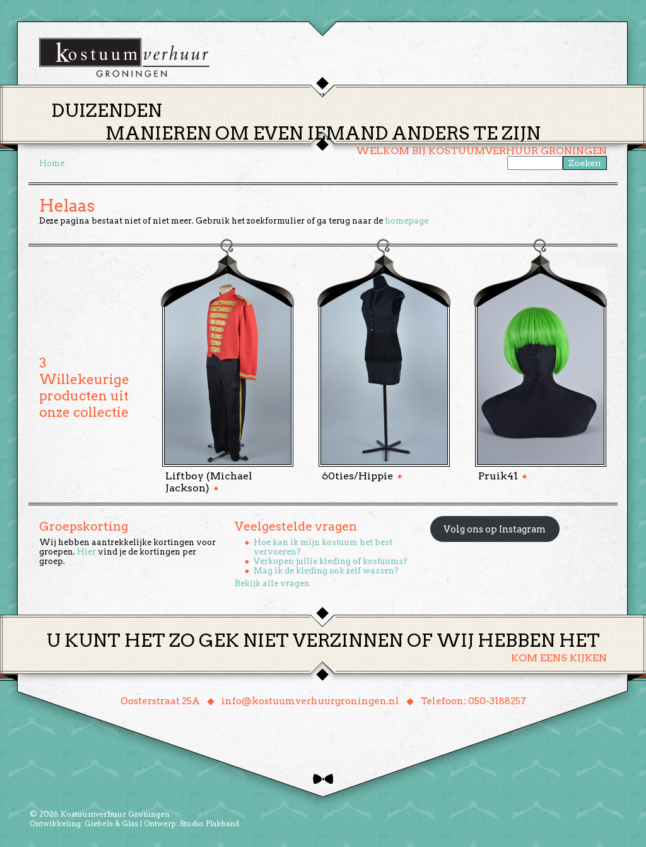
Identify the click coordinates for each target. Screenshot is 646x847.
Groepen (382, 97)
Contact (499, 97)
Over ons (440, 97)
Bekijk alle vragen (272, 583)
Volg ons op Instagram (494, 529)
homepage (406, 220)
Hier (86, 551)
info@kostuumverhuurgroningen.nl (310, 701)
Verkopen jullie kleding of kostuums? (331, 561)
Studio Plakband (209, 823)
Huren (330, 97)
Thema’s (279, 97)
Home (229, 97)
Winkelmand (569, 97)
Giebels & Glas (111, 823)
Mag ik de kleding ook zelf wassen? (326, 570)
